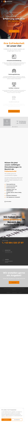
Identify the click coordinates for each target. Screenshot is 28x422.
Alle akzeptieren (17, 419)
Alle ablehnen (6, 419)
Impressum (8, 292)
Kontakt (20, 292)
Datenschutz (14, 292)
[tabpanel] (7, 122)
